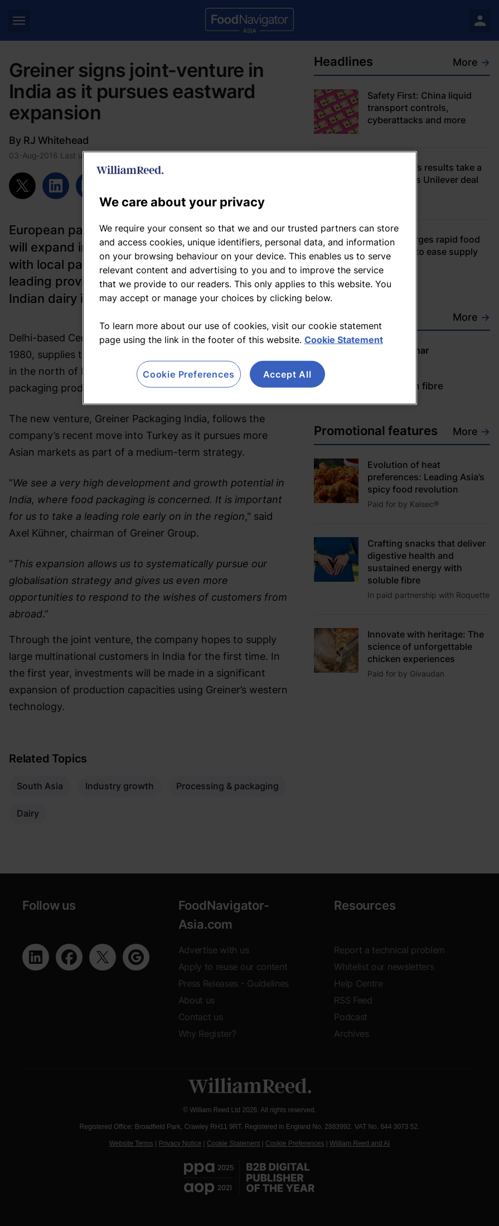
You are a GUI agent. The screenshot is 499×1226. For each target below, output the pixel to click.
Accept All (287, 373)
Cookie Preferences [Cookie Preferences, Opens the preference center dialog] (188, 373)
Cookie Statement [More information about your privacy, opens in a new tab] (343, 339)
